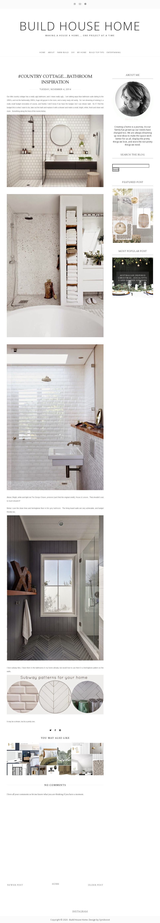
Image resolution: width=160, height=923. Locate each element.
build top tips (96, 52)
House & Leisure (82, 497)
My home (81, 52)
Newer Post (15, 885)
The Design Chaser (39, 497)
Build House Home (78, 919)
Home (42, 52)
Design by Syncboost (99, 919)
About (51, 52)
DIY (73, 52)
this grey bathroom (54, 508)
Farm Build (63, 52)
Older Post (95, 885)
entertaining (114, 52)
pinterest (50, 497)
